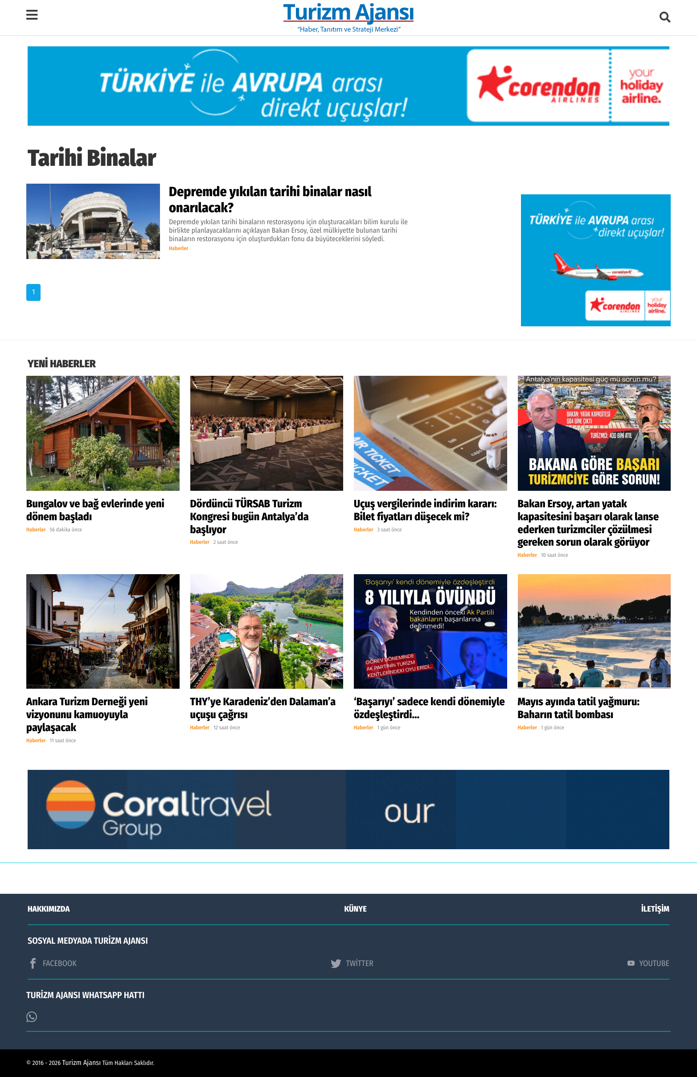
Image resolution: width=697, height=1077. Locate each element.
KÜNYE (355, 909)
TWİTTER (352, 963)
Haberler (179, 249)
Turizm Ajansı (81, 1063)
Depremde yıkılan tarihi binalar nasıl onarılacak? (270, 200)
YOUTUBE (648, 963)
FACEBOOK (52, 963)
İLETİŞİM (655, 909)
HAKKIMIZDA (49, 909)
